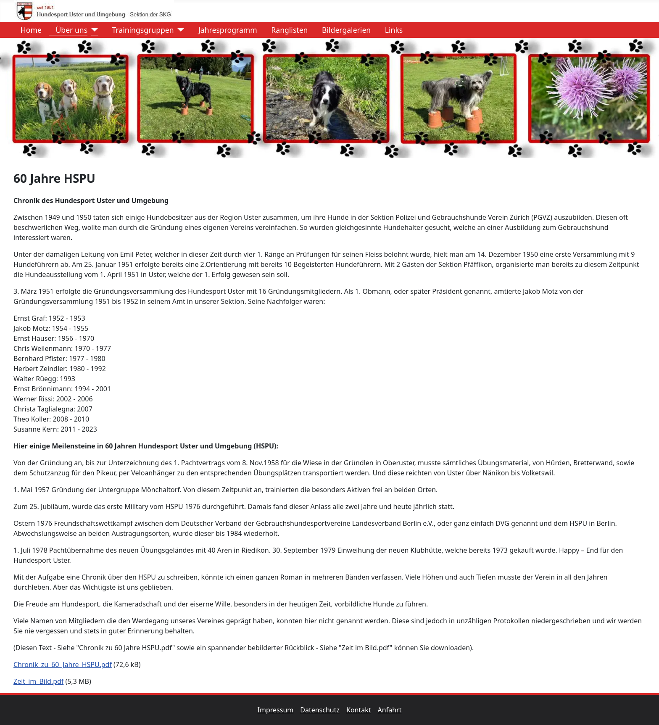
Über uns (68, 29)
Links (390, 30)
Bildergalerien (343, 29)
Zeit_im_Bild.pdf (38, 681)
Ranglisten (286, 29)
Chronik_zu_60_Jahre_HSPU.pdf (62, 664)
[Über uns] (92, 29)
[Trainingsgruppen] (179, 29)
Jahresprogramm (224, 29)
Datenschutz (323, 709)
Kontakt (362, 709)
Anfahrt (390, 709)
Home (28, 29)
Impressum (279, 709)
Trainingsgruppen (139, 29)
